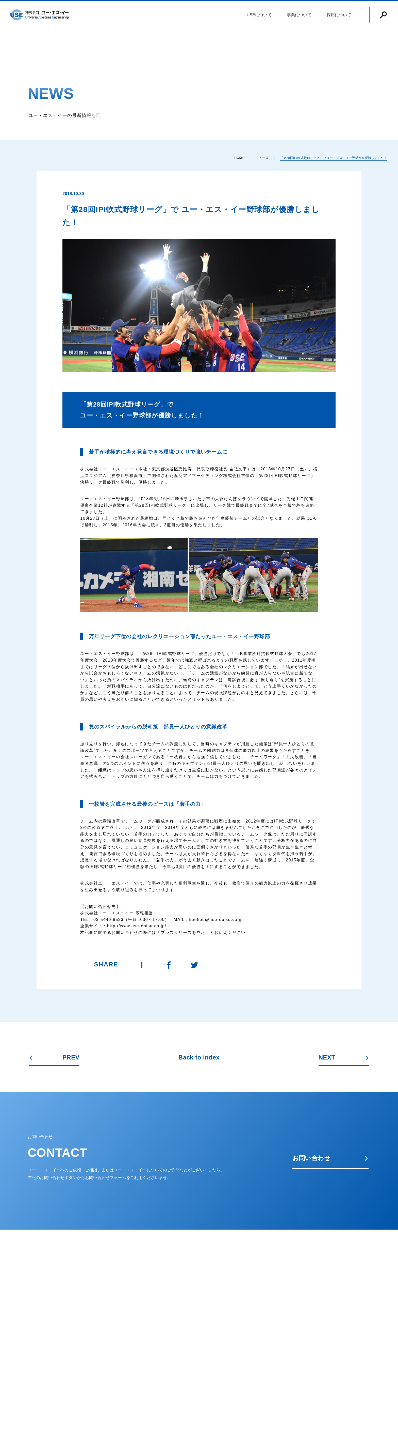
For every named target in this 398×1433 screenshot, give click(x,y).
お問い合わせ (330, 1158)
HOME (239, 158)
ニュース (262, 158)
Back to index (199, 1057)
